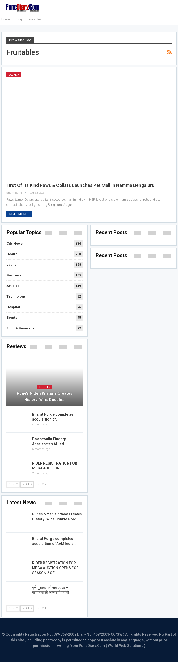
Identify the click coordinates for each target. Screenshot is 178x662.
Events (11, 317)
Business (13, 275)
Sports (44, 387)
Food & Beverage (20, 328)
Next (27, 484)
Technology (16, 296)
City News (14, 243)
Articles (12, 286)
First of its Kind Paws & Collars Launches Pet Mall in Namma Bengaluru (80, 185)
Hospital (13, 307)
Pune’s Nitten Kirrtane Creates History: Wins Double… (44, 396)
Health (11, 254)
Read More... (19, 214)
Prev (13, 484)
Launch (14, 75)
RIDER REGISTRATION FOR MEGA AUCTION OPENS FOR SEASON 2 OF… (55, 568)
